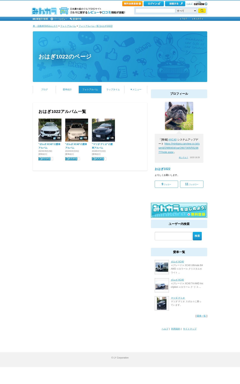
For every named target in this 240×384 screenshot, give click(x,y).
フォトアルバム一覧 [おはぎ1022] (95, 26)
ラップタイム (113, 89)
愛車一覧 (201, 316)
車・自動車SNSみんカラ (45, 26)
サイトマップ (189, 329)
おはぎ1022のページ (65, 56)
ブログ (44, 89)
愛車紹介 (67, 89)
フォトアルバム (68, 26)
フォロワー (191, 184)
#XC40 (173, 139)
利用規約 (175, 329)
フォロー (166, 184)
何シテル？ (183, 157)
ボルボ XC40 (177, 261)
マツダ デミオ (178, 298)
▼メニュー (135, 89)
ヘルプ (189, 3)
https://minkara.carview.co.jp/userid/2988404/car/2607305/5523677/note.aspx (179, 148)
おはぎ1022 (162, 169)
